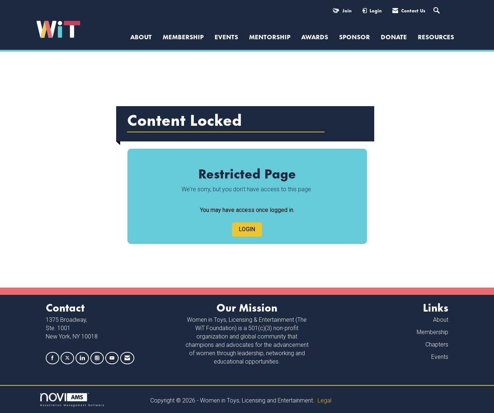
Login (247, 229)
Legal (324, 400)
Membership (183, 36)
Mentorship (269, 36)
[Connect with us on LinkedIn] (82, 358)
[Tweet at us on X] (67, 358)
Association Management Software (72, 399)
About (440, 319)
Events (226, 36)
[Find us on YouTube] (112, 358)
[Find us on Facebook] (52, 358)
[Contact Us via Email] (127, 358)
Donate (394, 36)
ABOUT (141, 36)
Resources (436, 36)
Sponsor (354, 36)
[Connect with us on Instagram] (97, 358)
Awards (314, 36)
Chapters (436, 344)
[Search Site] (437, 11)
